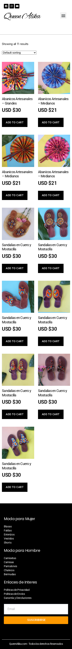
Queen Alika (22, 16)
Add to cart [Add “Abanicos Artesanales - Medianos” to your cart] (51, 122)
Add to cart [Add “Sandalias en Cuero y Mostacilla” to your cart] (15, 268)
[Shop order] (19, 53)
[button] (63, 15)
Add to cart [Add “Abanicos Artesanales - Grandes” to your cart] (15, 122)
